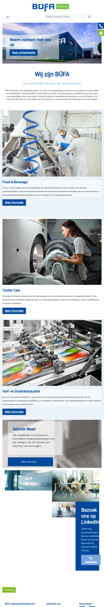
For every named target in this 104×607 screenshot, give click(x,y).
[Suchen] (89, 16)
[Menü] (8, 16)
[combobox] (66, 16)
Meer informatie (29, 462)
